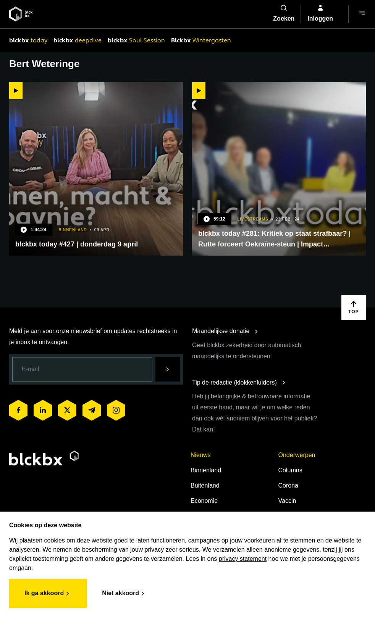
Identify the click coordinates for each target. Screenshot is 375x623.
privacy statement (243, 558)
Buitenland (205, 485)
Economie (204, 500)
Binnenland (206, 470)
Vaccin (287, 500)
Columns (290, 470)
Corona (288, 485)
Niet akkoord (124, 593)
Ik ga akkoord (47, 593)
